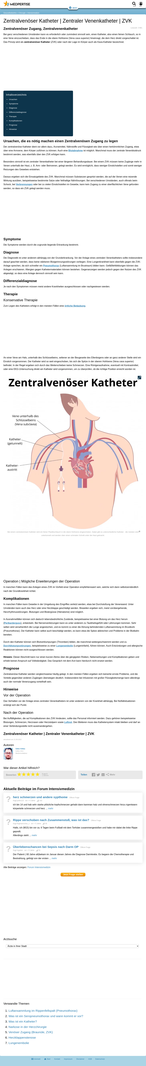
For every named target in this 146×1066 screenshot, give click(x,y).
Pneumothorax (51, 265)
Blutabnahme (75, 150)
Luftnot (68, 722)
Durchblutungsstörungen (17, 646)
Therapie (13, 116)
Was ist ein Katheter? (23, 1021)
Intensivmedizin (33, 13)
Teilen (84, 774)
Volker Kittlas (20, 749)
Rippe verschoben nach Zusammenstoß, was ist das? (51, 820)
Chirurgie (22, 13)
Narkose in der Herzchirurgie (28, 1026)
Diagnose (13, 108)
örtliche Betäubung (75, 306)
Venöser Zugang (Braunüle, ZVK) (31, 1032)
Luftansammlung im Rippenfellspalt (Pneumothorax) (43, 1010)
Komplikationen (15, 121)
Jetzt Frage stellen (73, 874)
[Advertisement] (47, 58)
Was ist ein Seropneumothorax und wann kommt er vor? (46, 1016)
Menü (73, 7)
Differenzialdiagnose (17, 112)
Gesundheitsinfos (10, 13)
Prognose (13, 125)
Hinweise (13, 129)
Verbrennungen (24, 184)
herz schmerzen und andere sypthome (40, 797)
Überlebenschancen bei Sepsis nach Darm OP (46, 846)
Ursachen (13, 99)
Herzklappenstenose (22, 1037)
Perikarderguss (12, 623)
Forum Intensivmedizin (39, 867)
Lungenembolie (64, 646)
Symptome (13, 104)
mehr (50, 808)
